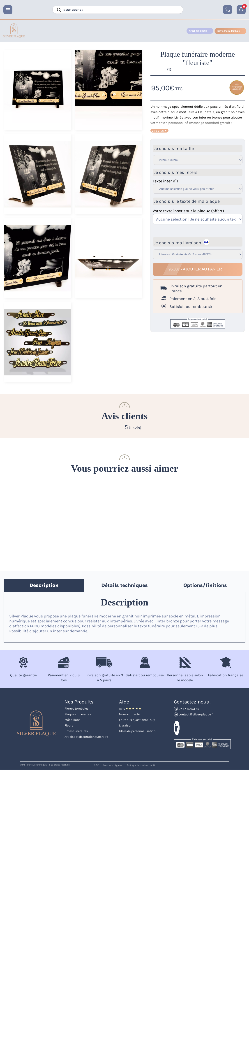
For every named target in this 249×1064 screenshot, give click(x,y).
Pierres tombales (76, 708)
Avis (130, 708)
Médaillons (72, 720)
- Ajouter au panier (195, 269)
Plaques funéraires (78, 714)
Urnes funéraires (76, 731)
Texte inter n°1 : (166, 181)
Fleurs (69, 725)
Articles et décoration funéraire (86, 737)
